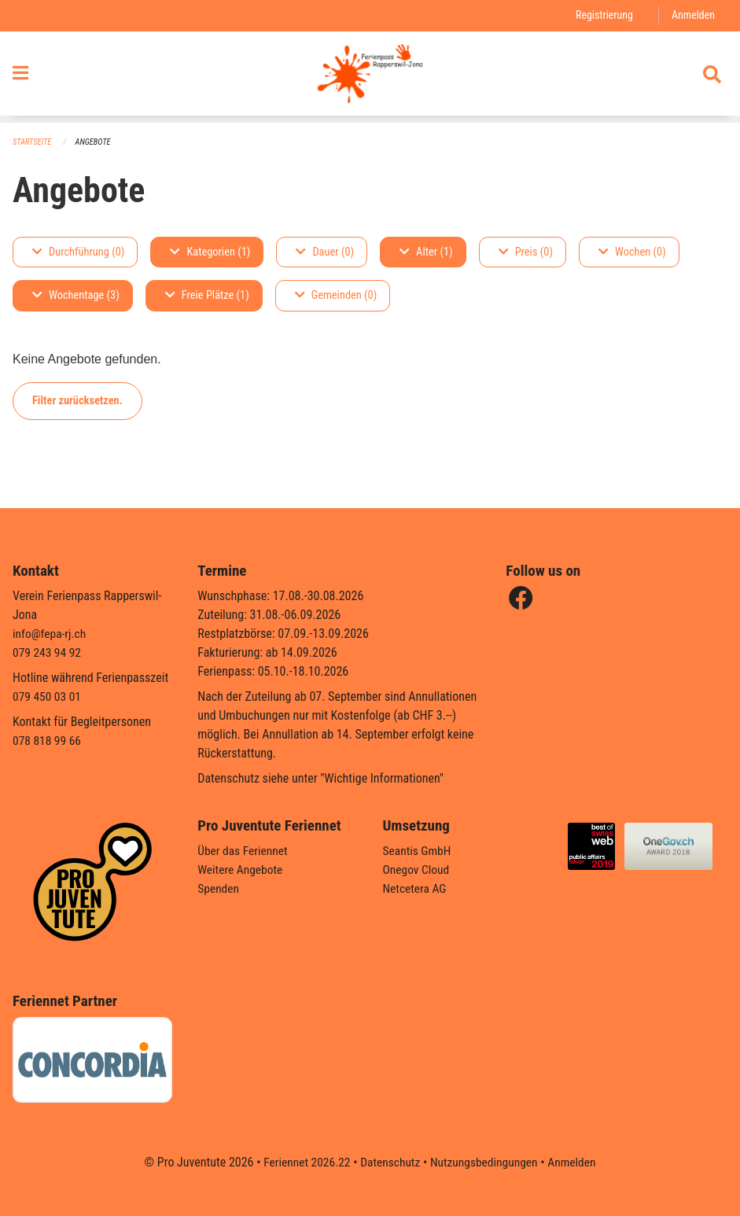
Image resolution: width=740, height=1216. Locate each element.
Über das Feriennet (243, 851)
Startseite (33, 142)
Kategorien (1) (210, 252)
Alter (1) (426, 252)
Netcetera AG (416, 889)
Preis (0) (526, 252)
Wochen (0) (632, 252)
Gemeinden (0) (336, 296)
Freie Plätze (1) (207, 296)
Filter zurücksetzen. (77, 400)
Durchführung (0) (78, 252)
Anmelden (692, 15)
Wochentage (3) (76, 296)
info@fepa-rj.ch (51, 634)
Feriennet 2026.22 (303, 1162)
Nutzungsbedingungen (485, 1162)
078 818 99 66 (48, 741)
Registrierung (601, 15)
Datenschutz (389, 1162)
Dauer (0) (325, 252)
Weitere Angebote (241, 870)
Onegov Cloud (417, 870)
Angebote (95, 142)
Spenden (219, 889)
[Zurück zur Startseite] (370, 77)
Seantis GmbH (418, 851)
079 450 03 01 (48, 697)
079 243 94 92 (48, 653)
